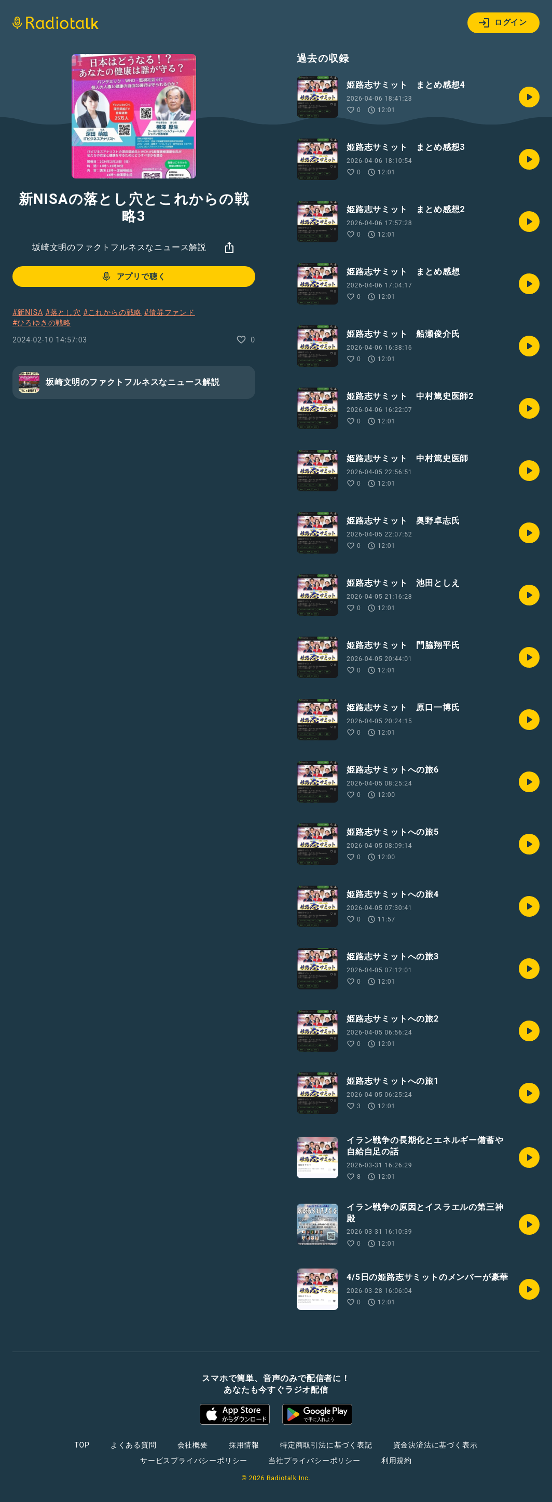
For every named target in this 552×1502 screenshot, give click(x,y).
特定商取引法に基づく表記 (326, 1445)
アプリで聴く (133, 276)
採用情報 (244, 1445)
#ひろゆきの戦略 (41, 323)
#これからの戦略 (112, 312)
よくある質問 (134, 1445)
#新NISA (27, 312)
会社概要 (192, 1445)
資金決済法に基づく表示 (435, 1445)
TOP (82, 1445)
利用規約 (396, 1460)
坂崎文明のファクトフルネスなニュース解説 (119, 247)
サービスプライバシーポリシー (193, 1460)
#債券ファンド (169, 312)
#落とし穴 (63, 312)
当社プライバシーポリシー (314, 1460)
